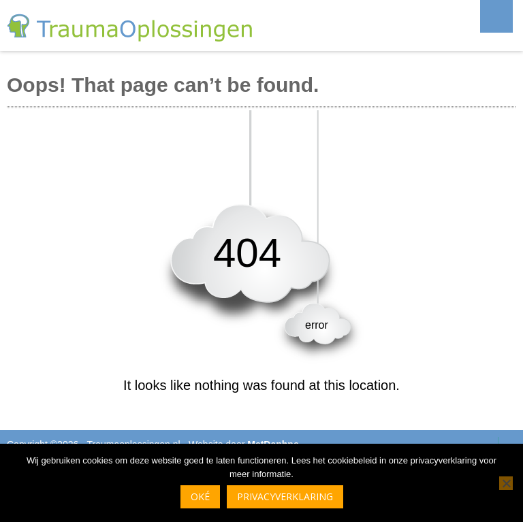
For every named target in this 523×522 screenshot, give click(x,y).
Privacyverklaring (285, 496)
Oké (200, 496)
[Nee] (506, 483)
